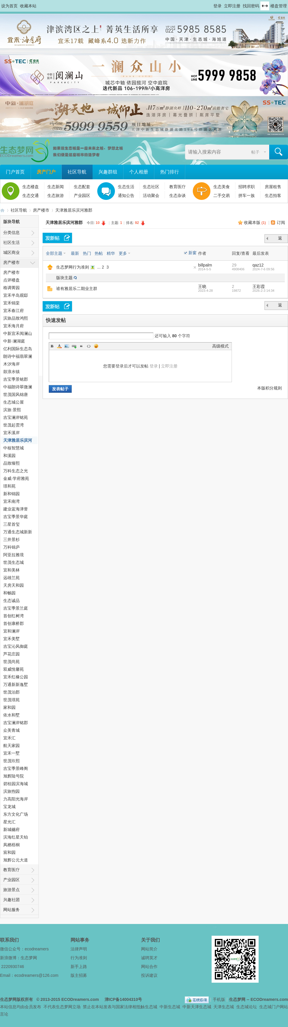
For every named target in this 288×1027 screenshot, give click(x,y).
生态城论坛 (246, 1006)
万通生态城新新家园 (17, 532)
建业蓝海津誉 (15, 509)
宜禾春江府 (13, 310)
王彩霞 (258, 286)
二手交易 (221, 195)
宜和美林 (11, 570)
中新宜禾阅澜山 (17, 333)
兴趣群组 (107, 171)
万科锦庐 (11, 547)
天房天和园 (13, 585)
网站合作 (149, 966)
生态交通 (30, 195)
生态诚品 (11, 600)
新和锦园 (11, 493)
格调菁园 (11, 287)
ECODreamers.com (80, 999)
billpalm (205, 265)
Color (59, 346)
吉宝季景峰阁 (15, 768)
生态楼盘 (30, 186)
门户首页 (15, 171)
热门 (87, 253)
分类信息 (11, 232)
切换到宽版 (264, 5)
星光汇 (9, 821)
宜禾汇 (9, 738)
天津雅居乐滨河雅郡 (73, 210)
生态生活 (126, 186)
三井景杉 (11, 539)
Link (74, 346)
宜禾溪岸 (11, 432)
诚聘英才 (149, 957)
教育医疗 (177, 186)
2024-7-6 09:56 (263, 269)
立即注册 (232, 6)
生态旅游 (55, 195)
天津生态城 (223, 1006)
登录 (217, 6)
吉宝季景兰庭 (15, 608)
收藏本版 (255, 222)
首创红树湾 (13, 615)
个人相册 (138, 171)
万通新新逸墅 (15, 684)
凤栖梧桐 (11, 844)
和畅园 (9, 593)
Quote (81, 346)
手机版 (219, 999)
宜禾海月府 (13, 325)
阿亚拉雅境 (13, 554)
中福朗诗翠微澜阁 (17, 388)
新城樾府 (11, 829)
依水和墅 (11, 715)
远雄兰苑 (11, 577)
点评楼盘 (11, 280)
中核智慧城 (13, 448)
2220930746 (12, 966)
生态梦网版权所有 (16, 999)
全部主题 (54, 253)
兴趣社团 (11, 899)
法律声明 (79, 949)
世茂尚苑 (11, 661)
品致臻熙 (11, 463)
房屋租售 (273, 186)
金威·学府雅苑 (16, 478)
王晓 (202, 286)
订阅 (281, 222)
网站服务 (11, 909)
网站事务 (80, 939)
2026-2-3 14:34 (263, 290)
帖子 (255, 152)
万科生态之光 (15, 470)
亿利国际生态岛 (17, 348)
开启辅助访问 (210, 4)
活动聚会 (151, 195)
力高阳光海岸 (15, 799)
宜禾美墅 (11, 638)
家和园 (9, 707)
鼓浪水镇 (11, 371)
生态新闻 (55, 186)
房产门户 (46, 171)
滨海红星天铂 (15, 837)
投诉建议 (149, 975)
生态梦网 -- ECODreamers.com (258, 999)
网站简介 (149, 949)
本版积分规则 (269, 388)
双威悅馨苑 (13, 669)
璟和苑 (9, 486)
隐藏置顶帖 (195, 267)
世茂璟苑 (11, 699)
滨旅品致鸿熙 (15, 318)
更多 (123, 253)
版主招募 (79, 975)
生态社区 (151, 186)
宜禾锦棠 (11, 303)
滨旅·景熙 (12, 409)
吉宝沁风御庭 (15, 646)
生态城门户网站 (273, 1006)
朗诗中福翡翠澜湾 (17, 357)
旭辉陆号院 (13, 776)
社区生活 (11, 242)
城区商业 (11, 252)
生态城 (151, 1006)
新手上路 (79, 966)
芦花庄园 (11, 654)
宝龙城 (9, 806)
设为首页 (9, 6)
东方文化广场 (15, 814)
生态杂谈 (177, 195)
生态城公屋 (13, 402)
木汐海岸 (11, 364)
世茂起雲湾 (13, 425)
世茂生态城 (13, 562)
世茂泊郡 (11, 692)
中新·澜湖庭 (14, 341)
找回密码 (251, 6)
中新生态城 (170, 1006)
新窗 (192, 252)
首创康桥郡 (13, 623)
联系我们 (9, 939)
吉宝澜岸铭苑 (15, 417)
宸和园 (9, 852)
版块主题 (64, 277)
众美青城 (11, 730)
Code (89, 346)
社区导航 (77, 171)
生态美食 (221, 186)
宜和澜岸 (11, 631)
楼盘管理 (278, 6)
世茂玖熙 (11, 760)
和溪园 (9, 455)
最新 (75, 253)
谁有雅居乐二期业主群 (76, 288)
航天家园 (11, 745)
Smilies (96, 346)
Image (67, 346)
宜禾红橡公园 (15, 676)
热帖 (99, 253)
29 (234, 265)
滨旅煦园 (11, 791)
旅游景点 (11, 889)
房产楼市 (41, 210)
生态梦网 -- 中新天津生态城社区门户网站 (2, 210)
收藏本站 (28, 6)
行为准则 (79, 957)
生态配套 (82, 186)
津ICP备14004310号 (123, 999)
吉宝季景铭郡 (15, 379)
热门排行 (169, 171)
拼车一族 (246, 195)
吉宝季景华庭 (15, 516)
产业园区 (82, 195)
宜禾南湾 (11, 501)
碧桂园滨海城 (15, 783)
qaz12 (258, 265)
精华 (111, 253)
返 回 (280, 239)
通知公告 (126, 195)
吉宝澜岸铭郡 (15, 722)
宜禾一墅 (11, 753)
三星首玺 (11, 524)
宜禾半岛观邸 (15, 295)
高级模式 (220, 346)
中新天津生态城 (196, 1006)
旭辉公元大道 (15, 860)
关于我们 (150, 939)
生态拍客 (273, 195)
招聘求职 (246, 186)
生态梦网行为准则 (72, 267)
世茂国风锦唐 (15, 394)
